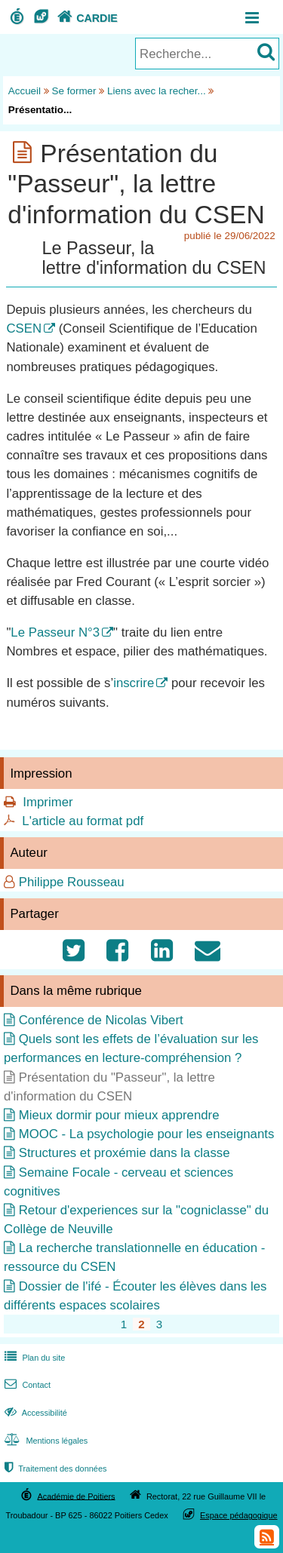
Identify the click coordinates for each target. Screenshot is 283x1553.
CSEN (24, 328)
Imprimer (47, 802)
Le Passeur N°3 (55, 632)
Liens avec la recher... (156, 91)
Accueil (24, 91)
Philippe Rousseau (72, 882)
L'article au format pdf (82, 821)
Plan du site (33, 1357)
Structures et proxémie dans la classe (124, 1153)
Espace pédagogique (239, 1515)
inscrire (133, 683)
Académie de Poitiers (76, 1495)
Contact (26, 1384)
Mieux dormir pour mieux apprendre (119, 1115)
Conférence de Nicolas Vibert (101, 1020)
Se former (74, 91)
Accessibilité (34, 1412)
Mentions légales (45, 1440)
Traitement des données (54, 1468)
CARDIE (86, 18)
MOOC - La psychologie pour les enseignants (147, 1134)
